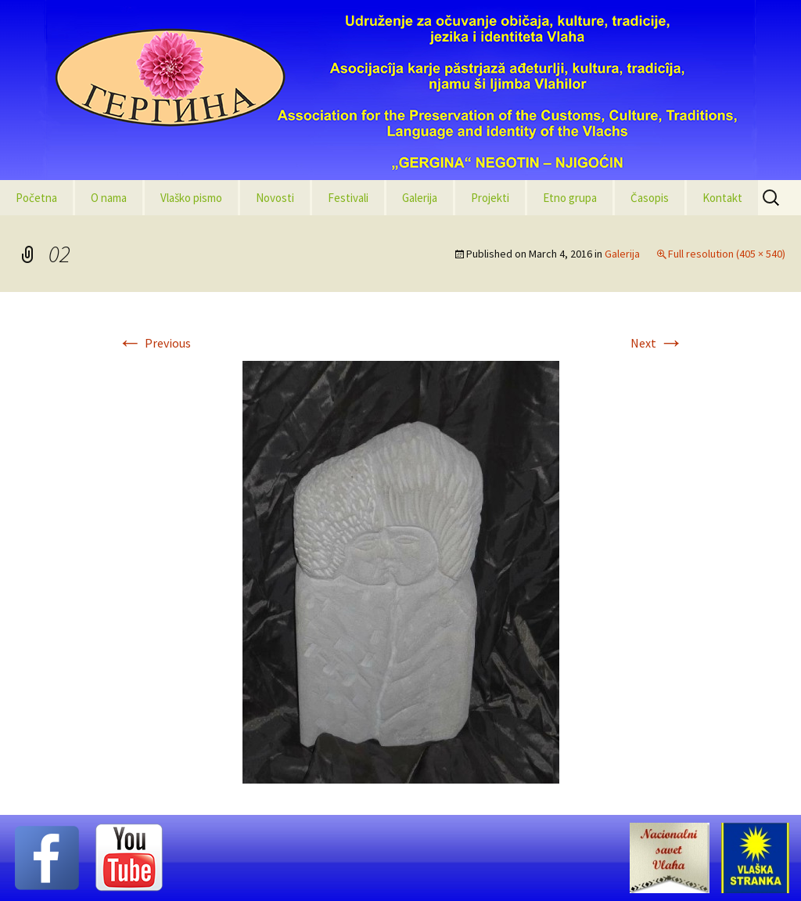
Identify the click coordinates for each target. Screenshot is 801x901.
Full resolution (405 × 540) (726, 254)
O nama (109, 197)
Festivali (348, 197)
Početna (36, 197)
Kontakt (722, 197)
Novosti (275, 197)
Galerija (419, 197)
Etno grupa (570, 197)
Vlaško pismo (191, 197)
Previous (154, 343)
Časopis (649, 197)
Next (657, 343)
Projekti (490, 197)
